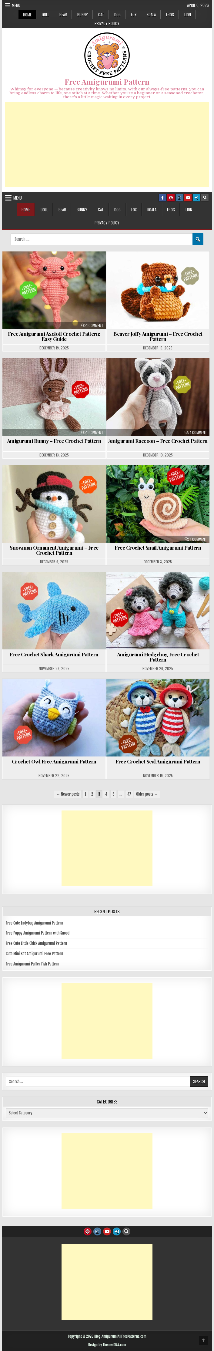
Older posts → (147, 794)
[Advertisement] (107, 144)
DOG (117, 15)
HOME (27, 15)
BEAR (63, 15)
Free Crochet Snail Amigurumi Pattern (158, 547)
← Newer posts (67, 794)
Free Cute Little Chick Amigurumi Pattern (36, 943)
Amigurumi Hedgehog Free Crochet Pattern (158, 657)
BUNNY (82, 15)
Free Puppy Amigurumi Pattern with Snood (37, 933)
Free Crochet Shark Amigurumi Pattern (54, 654)
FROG (170, 15)
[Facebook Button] (162, 197)
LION (187, 15)
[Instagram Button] (179, 197)
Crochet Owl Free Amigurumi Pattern (54, 761)
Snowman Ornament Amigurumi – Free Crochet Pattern (54, 550)
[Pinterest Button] (171, 197)
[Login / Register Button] (196, 197)
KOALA (151, 15)
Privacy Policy (107, 23)
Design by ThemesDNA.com (107, 1345)
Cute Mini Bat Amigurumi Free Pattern (34, 953)
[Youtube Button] (188, 197)
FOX (133, 15)
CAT (101, 15)
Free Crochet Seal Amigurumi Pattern (157, 761)
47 (129, 794)
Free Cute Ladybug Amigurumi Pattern (34, 923)
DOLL (45, 15)
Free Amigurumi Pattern (107, 81)
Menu (16, 5)
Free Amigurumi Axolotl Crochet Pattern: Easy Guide (54, 336)
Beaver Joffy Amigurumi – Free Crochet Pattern (157, 336)
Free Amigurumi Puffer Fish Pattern (32, 964)
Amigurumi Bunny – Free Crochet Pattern (54, 440)
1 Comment (94, 325)
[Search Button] (205, 197)
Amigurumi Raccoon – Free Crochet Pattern (158, 440)
